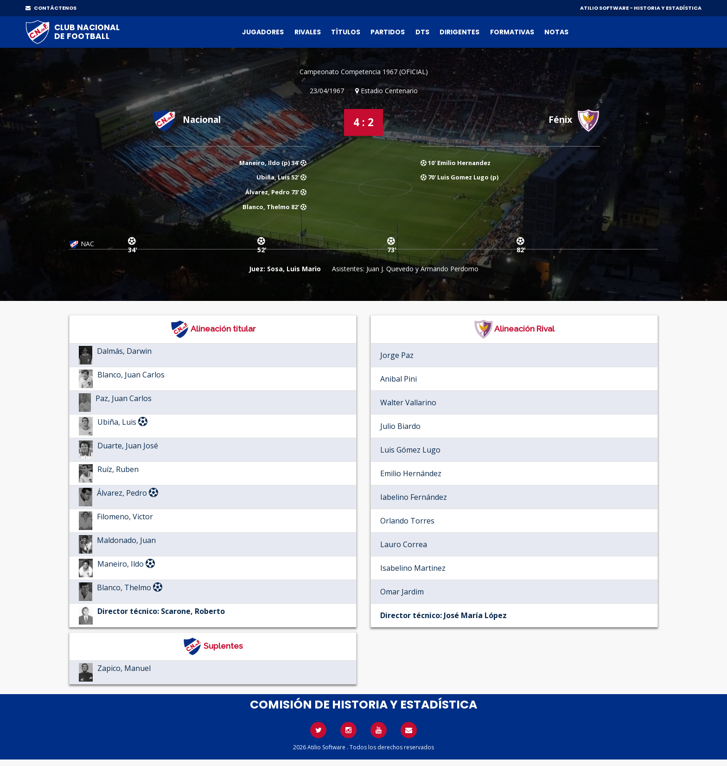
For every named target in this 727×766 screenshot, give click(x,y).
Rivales (307, 32)
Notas (556, 32)
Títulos (345, 32)
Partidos (387, 32)
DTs (422, 32)
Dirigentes (459, 32)
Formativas (512, 32)
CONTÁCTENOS (51, 8)
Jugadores (263, 32)
